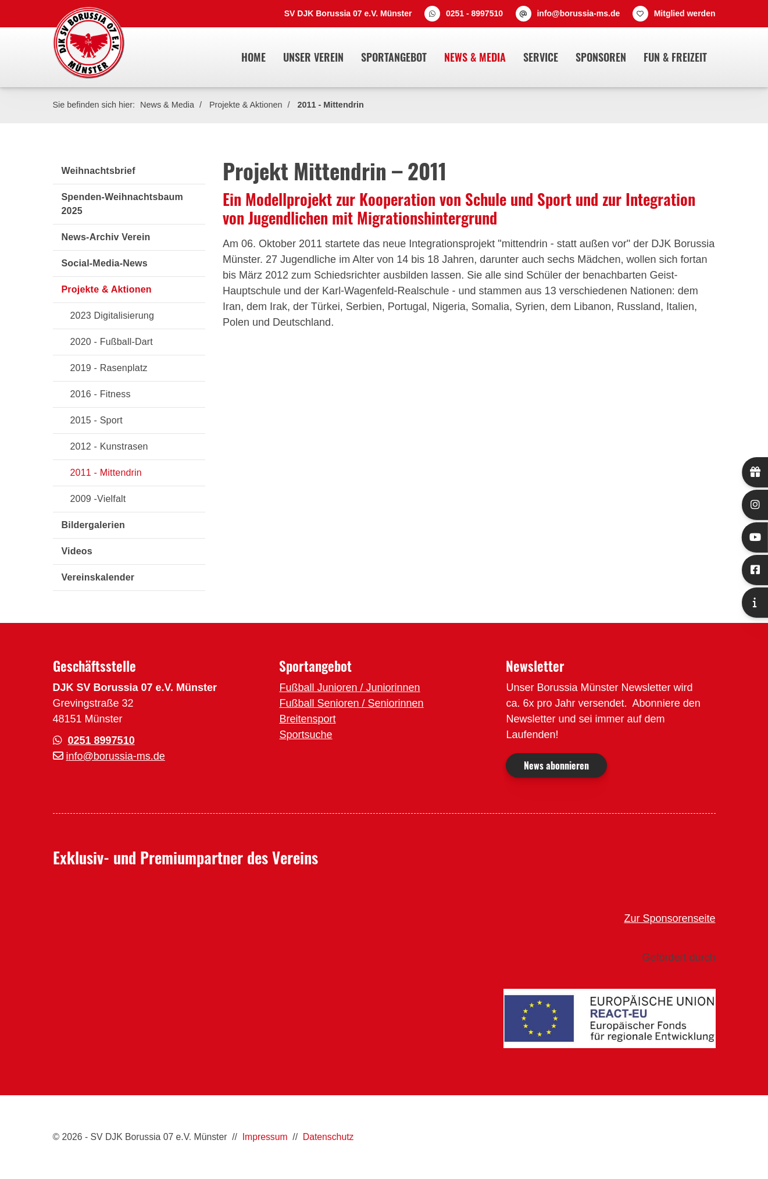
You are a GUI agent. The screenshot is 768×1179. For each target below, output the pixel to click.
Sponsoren (601, 57)
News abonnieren (556, 765)
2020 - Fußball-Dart (111, 342)
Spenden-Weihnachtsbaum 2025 (122, 204)
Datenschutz (328, 1137)
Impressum (265, 1137)
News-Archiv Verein (106, 237)
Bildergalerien (94, 525)
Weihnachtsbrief (98, 171)
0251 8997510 (101, 740)
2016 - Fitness (100, 394)
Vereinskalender (98, 577)
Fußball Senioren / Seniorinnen (351, 703)
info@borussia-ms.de (578, 13)
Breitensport (307, 719)
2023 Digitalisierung (112, 315)
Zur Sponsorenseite (669, 918)
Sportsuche (305, 734)
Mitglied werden (685, 13)
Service (540, 57)
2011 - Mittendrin (331, 104)
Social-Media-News (105, 263)
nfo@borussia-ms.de (117, 756)
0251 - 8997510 (474, 13)
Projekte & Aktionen (246, 104)
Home (253, 57)
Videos (77, 551)
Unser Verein (313, 57)
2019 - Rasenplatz (109, 368)
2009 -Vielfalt (98, 499)
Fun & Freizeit (675, 57)
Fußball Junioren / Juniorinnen (349, 687)
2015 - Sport (96, 420)
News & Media (475, 57)
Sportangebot (394, 57)
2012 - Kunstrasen (109, 446)
